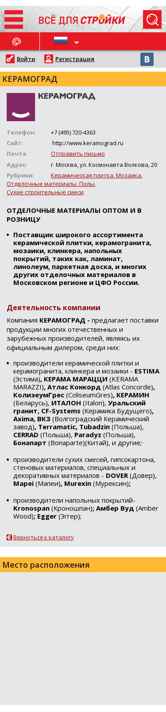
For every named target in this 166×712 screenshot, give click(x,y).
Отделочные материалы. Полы (50, 184)
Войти (26, 59)
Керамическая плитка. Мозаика (96, 175)
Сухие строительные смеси (45, 192)
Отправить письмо (78, 154)
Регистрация (74, 59)
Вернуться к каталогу (43, 537)
